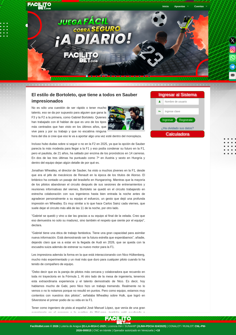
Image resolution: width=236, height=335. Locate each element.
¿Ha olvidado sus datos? (177, 128)
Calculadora (177, 133)
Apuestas (179, 6)
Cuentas (199, 6)
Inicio (165, 6)
